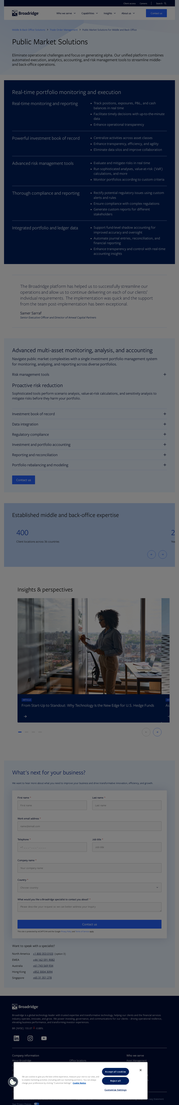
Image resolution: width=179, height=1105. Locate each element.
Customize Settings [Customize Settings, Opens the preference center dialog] (116, 1089)
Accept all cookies (115, 1071)
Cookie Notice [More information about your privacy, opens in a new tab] (79, 1083)
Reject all (115, 1080)
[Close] (140, 1070)
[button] (13, 1082)
